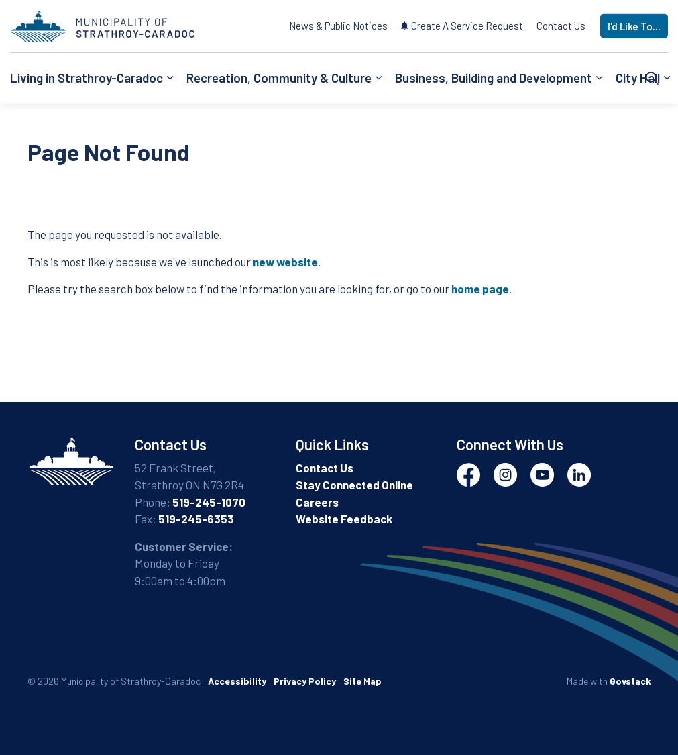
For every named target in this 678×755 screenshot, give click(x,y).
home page (480, 288)
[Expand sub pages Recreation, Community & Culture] (378, 78)
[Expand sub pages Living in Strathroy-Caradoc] (169, 78)
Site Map (362, 681)
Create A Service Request (462, 25)
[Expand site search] (652, 78)
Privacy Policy (305, 681)
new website (285, 261)
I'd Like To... (634, 26)
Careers (317, 502)
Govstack (630, 681)
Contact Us (560, 25)
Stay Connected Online (354, 484)
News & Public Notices (338, 25)
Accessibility (237, 681)
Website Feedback (344, 518)
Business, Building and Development (493, 77)
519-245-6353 (196, 518)
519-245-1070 (208, 502)
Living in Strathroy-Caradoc (86, 77)
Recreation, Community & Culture (279, 77)
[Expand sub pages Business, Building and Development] (599, 78)
